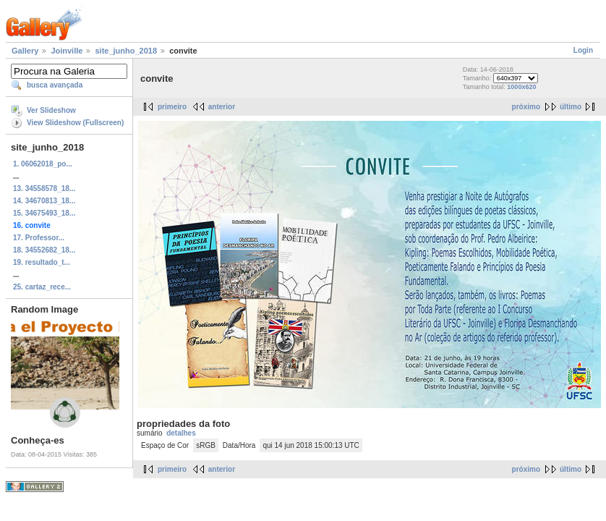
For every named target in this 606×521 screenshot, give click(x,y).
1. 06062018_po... (42, 164)
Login (583, 50)
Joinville (66, 50)
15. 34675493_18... (44, 213)
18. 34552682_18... (44, 250)
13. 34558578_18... (44, 188)
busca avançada (54, 85)
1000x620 (521, 86)
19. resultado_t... (41, 262)
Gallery (25, 50)
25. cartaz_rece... (42, 287)
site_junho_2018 (126, 50)
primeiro (172, 107)
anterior (221, 107)
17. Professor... (38, 238)
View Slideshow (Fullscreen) (75, 123)
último (570, 107)
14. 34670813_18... (44, 201)
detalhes (181, 433)
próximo (526, 107)
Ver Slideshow (51, 110)
